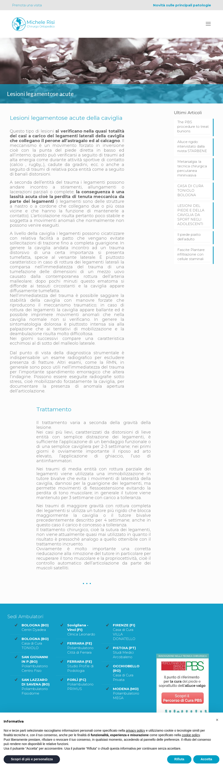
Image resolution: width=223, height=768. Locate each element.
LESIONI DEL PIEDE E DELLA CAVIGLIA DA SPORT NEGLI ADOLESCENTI (190, 214)
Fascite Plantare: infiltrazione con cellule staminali (191, 254)
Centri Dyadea (35, 627)
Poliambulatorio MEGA (126, 693)
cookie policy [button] (191, 735)
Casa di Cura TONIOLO (35, 643)
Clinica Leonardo (81, 629)
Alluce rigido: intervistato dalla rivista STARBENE (192, 146)
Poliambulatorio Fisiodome (36, 686)
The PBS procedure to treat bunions (193, 126)
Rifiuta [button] (179, 759)
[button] (217, 719)
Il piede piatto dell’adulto (189, 236)
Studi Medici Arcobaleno (124, 652)
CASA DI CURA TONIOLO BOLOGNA (190, 190)
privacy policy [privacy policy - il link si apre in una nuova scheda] (135, 730)
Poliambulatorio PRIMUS (80, 684)
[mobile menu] (208, 24)
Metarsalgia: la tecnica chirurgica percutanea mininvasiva (192, 168)
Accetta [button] (206, 759)
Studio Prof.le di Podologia (80, 666)
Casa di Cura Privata (126, 673)
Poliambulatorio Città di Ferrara (80, 648)
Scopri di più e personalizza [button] (32, 759)
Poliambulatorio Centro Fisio (35, 664)
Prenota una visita (27, 5)
